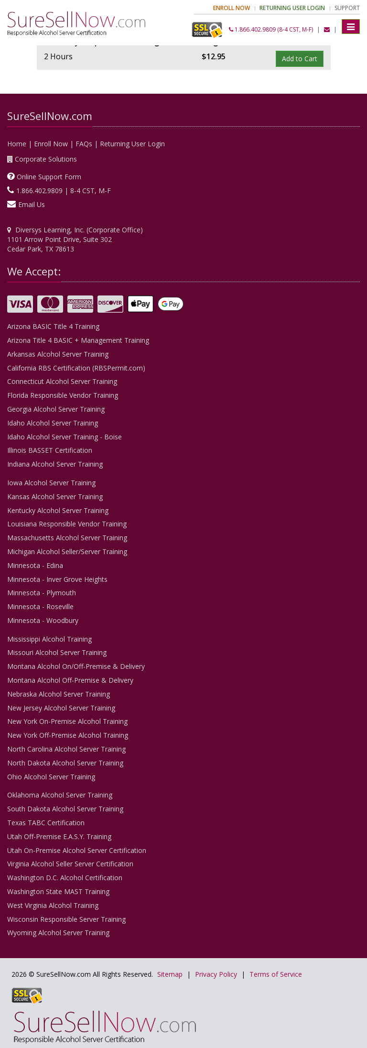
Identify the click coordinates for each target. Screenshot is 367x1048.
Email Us (31, 204)
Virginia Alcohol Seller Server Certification (70, 863)
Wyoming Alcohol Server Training (58, 932)
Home (16, 143)
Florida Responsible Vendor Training (62, 395)
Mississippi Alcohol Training (49, 639)
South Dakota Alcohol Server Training (65, 808)
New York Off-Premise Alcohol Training (67, 735)
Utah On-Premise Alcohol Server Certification (76, 850)
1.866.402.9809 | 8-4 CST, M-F (63, 190)
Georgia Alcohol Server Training (56, 409)
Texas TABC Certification (46, 822)
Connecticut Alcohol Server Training (62, 381)
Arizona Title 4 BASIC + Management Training (78, 340)
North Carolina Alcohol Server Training (66, 748)
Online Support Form (49, 176)
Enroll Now (51, 143)
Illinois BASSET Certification (49, 450)
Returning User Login (132, 143)
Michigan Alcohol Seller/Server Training (67, 551)
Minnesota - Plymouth (41, 592)
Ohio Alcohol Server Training (51, 776)
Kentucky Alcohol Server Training (57, 510)
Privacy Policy (216, 974)
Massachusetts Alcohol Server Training (67, 537)
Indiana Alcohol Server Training (55, 464)
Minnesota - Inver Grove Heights (57, 579)
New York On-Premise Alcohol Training (67, 721)
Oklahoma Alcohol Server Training (59, 794)
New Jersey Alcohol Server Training (61, 707)
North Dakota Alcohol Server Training (65, 762)
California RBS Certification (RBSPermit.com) (76, 367)
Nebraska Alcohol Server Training (58, 694)
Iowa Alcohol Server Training (51, 482)
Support (347, 8)
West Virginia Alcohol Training (52, 905)
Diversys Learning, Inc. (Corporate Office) (79, 229)
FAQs (84, 143)
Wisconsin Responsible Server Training (66, 919)
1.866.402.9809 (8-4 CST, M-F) (271, 29)
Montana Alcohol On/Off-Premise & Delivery (76, 666)
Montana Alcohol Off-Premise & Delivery (70, 680)
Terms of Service (275, 974)
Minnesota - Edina (35, 565)
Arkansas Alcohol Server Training (57, 354)
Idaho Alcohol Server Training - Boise (64, 436)
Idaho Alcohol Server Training (52, 422)
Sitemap (170, 974)
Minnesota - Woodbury (42, 620)
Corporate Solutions (46, 159)
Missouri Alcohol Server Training (57, 652)
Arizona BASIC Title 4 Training (53, 326)
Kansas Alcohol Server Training (55, 496)
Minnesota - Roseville (40, 606)
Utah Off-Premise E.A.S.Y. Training (59, 836)
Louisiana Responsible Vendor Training (67, 523)
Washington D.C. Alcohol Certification (64, 877)
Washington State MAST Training (58, 891)
